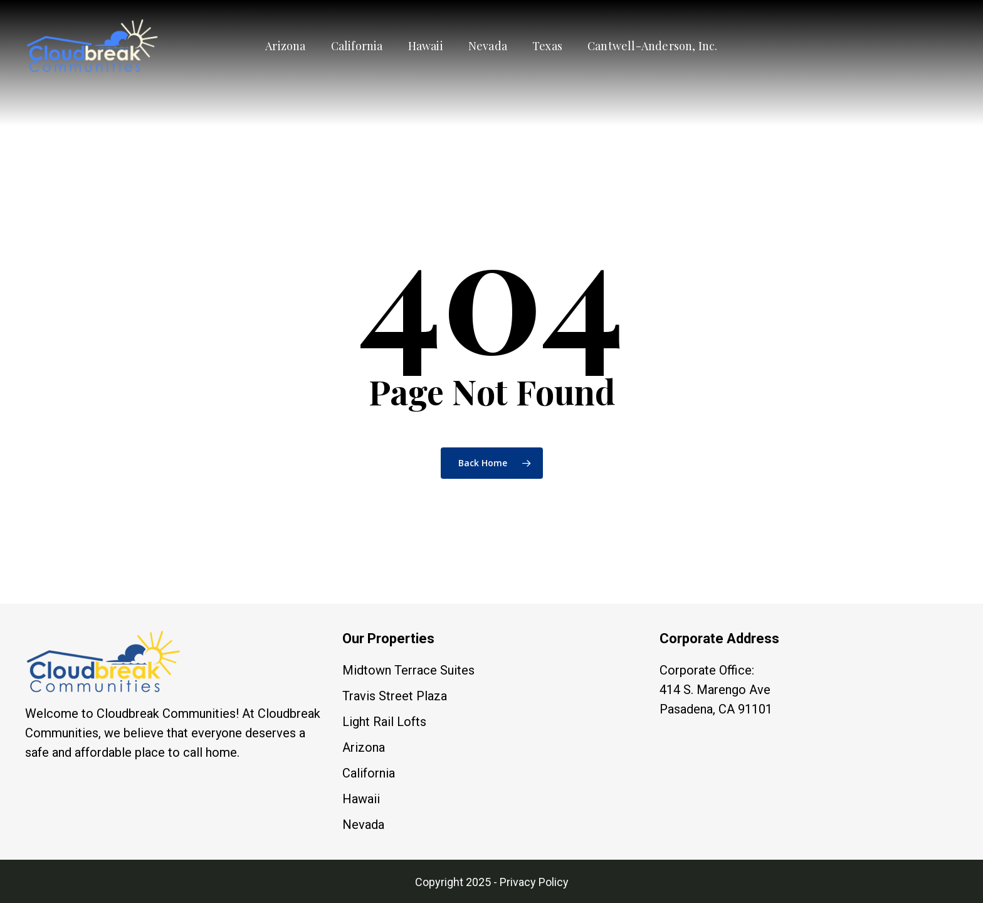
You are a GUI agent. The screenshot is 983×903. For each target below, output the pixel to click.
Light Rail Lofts (384, 721)
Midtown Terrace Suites (408, 670)
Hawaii (361, 798)
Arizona (363, 747)
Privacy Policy (534, 882)
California (368, 773)
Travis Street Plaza (394, 695)
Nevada (363, 824)
